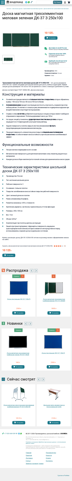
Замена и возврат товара (34, 463)
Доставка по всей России (58, 48)
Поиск (58, 2)
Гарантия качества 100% (57, 54)
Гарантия (29, 455)
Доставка (29, 458)
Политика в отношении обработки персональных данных (41, 442)
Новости (49, 455)
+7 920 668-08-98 (10, 433)
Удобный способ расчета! (58, 61)
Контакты (49, 461)
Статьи (28, 461)
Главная (28, 453)
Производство (51, 453)
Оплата (48, 458)
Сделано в (63, 475)
